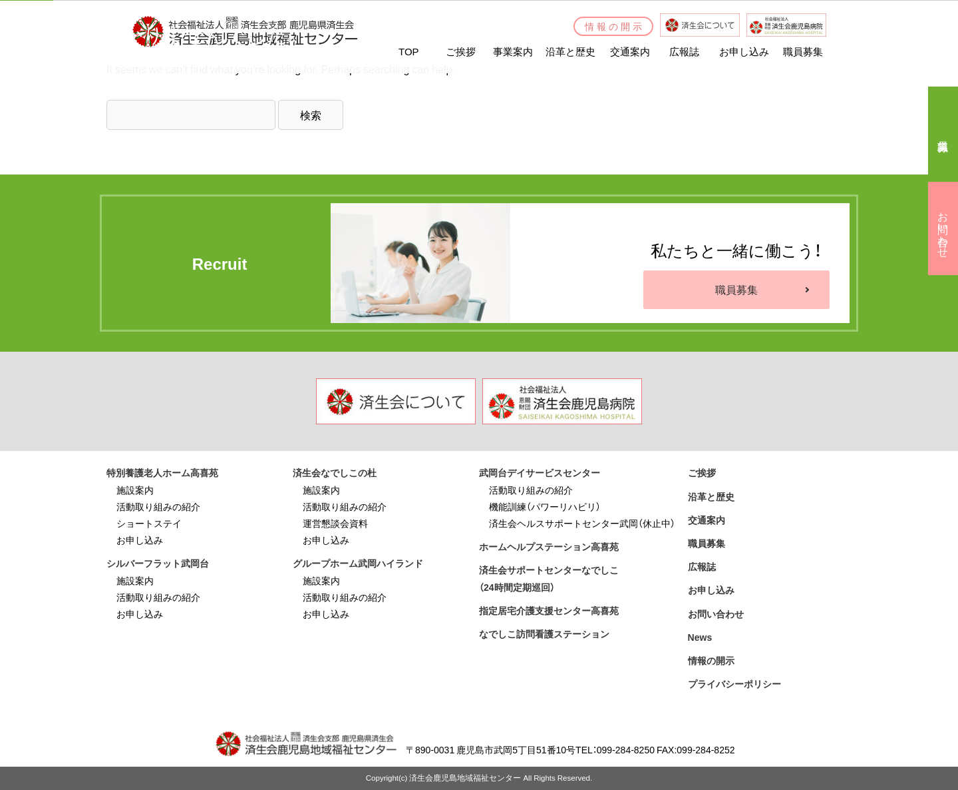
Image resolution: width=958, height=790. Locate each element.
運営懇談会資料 (335, 523)
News (700, 636)
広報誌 (702, 566)
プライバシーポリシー (734, 683)
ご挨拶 (702, 472)
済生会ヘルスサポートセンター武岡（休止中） (582, 523)
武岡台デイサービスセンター (539, 472)
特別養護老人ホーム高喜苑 (162, 472)
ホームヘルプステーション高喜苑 (549, 546)
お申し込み (139, 539)
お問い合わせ (716, 613)
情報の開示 (711, 660)
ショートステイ (149, 523)
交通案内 (706, 519)
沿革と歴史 (711, 496)
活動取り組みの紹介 (158, 506)
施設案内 (135, 489)
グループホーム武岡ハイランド (358, 563)
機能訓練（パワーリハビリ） (545, 506)
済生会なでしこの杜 (335, 472)
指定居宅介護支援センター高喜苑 (549, 610)
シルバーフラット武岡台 (157, 563)
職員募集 (736, 289)
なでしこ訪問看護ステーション (544, 633)
